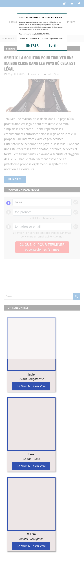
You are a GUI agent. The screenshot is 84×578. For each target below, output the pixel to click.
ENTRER (32, 45)
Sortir (53, 45)
